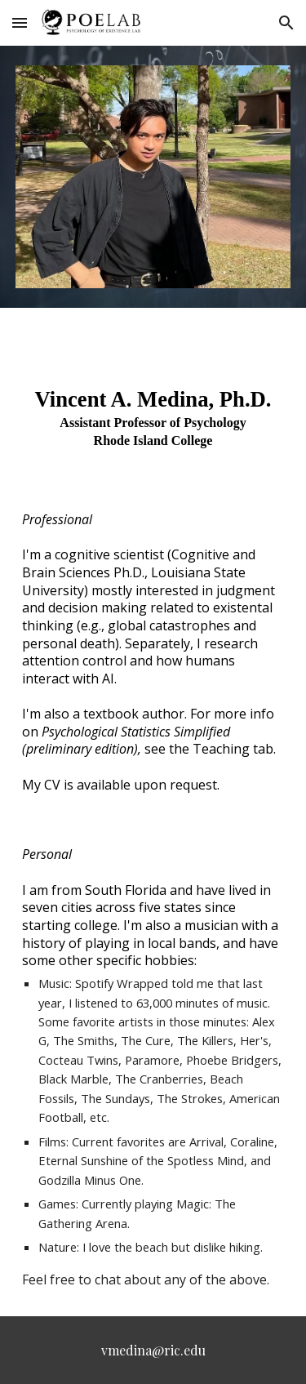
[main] (153, 422)
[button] (19, 22)
